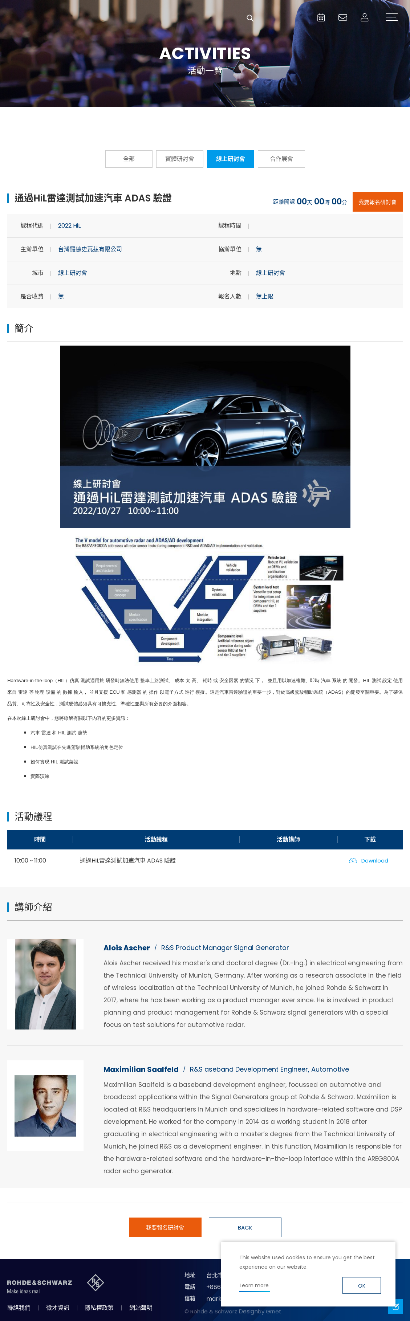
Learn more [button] (254, 1285)
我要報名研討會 (377, 202)
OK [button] (361, 1285)
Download (374, 860)
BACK (245, 1227)
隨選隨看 (205, 117)
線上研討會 (230, 159)
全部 (129, 159)
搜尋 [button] (250, 18)
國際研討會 (285, 117)
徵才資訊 (57, 1308)
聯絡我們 (19, 1308)
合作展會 (281, 159)
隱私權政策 (99, 1308)
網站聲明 (141, 1308)
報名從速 (125, 117)
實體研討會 (179, 159)
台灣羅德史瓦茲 (61, 18)
